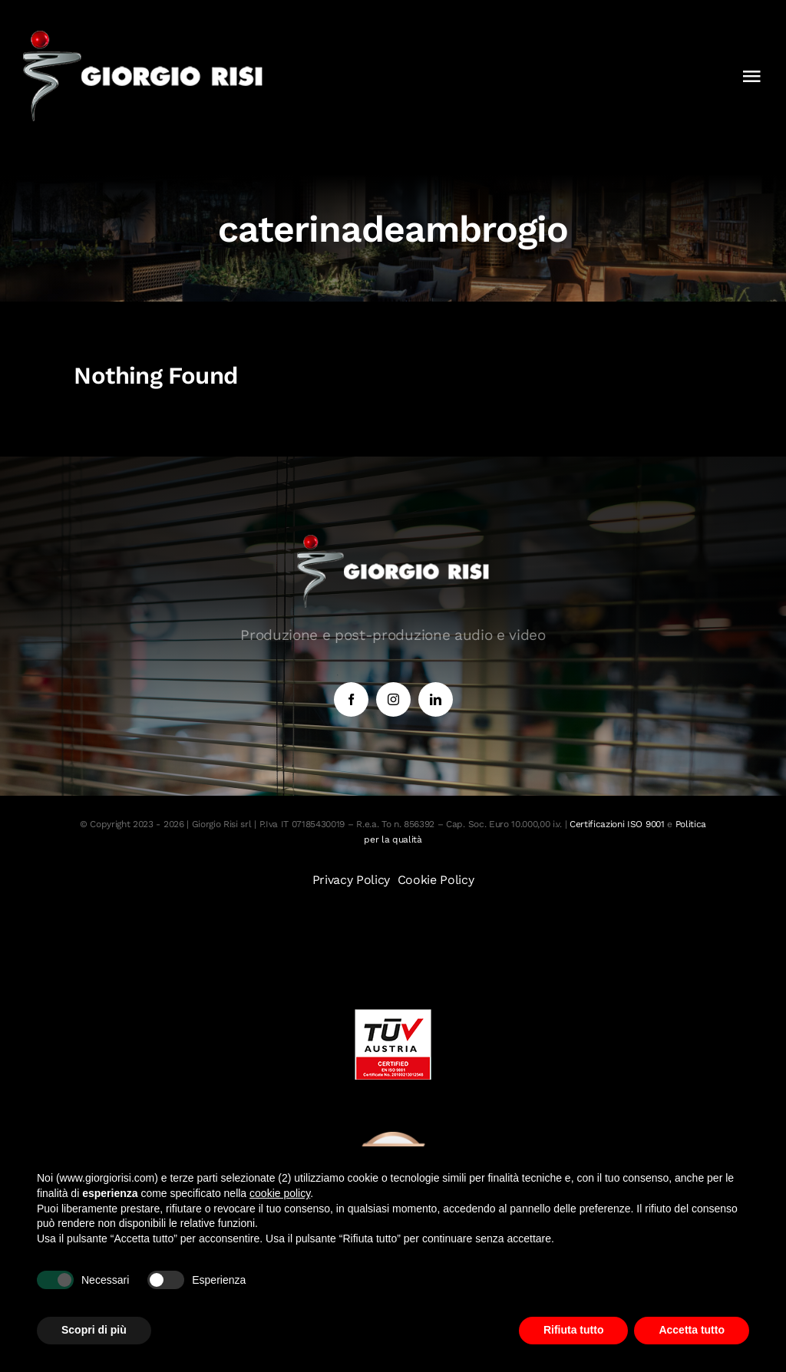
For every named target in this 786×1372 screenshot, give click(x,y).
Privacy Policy (351, 879)
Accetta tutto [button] (692, 1330)
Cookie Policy (436, 879)
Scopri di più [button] (94, 1330)
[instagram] (393, 699)
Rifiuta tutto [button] (573, 1330)
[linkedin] (435, 699)
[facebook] (351, 699)
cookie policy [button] (279, 1193)
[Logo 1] (143, 36)
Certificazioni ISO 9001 (617, 824)
